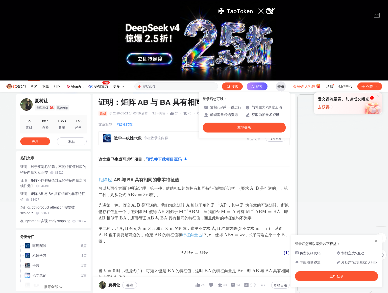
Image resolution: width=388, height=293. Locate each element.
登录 (280, 86)
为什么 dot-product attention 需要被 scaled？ (47, 210)
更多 (118, 86)
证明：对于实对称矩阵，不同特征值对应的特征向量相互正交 (53, 169)
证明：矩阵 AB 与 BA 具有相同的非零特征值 (52, 196)
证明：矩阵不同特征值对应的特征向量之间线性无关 (53, 183)
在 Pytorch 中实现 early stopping (53, 221)
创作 (369, 86)
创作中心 (345, 86)
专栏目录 (280, 285)
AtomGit (74, 86)
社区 (57, 86)
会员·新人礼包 (307, 85)
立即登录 (244, 127)
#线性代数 (125, 124)
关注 (129, 285)
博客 (33, 86)
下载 (45, 86)
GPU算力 (99, 85)
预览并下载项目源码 (167, 159)
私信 (71, 142)
